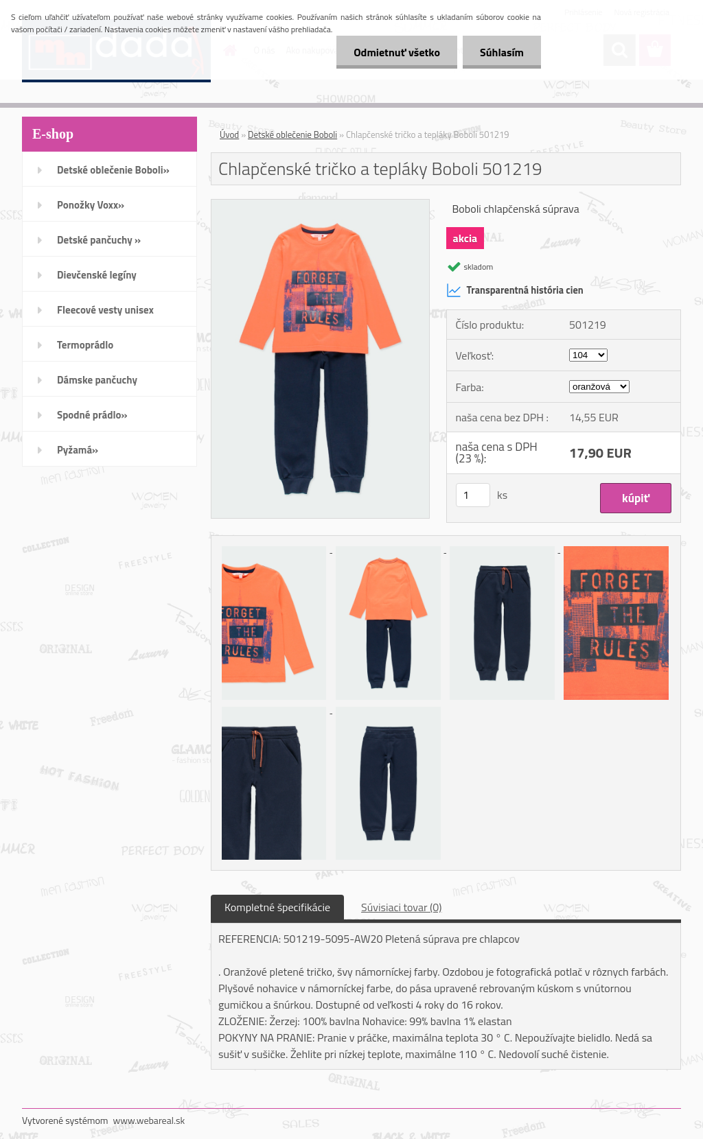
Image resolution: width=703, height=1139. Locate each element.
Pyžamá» (77, 450)
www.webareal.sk (149, 1120)
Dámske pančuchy (97, 380)
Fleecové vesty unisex (105, 310)
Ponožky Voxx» (90, 205)
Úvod (229, 134)
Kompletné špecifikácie (277, 907)
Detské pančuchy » (99, 240)
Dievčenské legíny (97, 275)
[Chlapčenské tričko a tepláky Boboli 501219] (320, 205)
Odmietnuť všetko (397, 52)
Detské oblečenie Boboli (292, 134)
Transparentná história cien (515, 290)
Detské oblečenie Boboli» (113, 170)
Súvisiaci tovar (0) (401, 907)
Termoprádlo (85, 345)
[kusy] (473, 495)
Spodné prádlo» (92, 415)
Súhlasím (502, 52)
